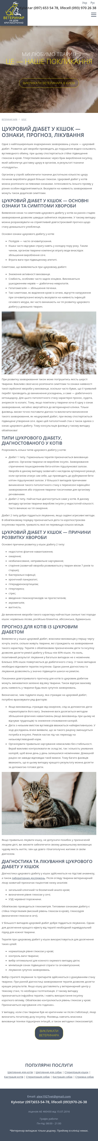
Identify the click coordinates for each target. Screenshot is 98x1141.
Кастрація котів (13, 1076)
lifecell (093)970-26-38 (69, 1102)
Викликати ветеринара (49, 1033)
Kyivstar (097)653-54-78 (30, 1102)
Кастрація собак (63, 1076)
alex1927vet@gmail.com (54, 1096)
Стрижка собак (84, 1076)
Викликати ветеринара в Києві (49, 83)
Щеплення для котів (20, 1072)
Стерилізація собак (38, 1076)
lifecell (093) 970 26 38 (78, 7)
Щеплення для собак (49, 1072)
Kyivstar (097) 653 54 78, (39, 7)
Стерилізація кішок (77, 1072)
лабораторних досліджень (28, 878)
